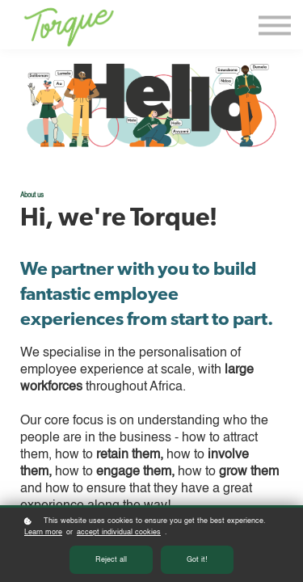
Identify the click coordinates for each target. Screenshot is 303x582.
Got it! (197, 559)
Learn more (43, 532)
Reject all (111, 559)
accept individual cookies (119, 532)
